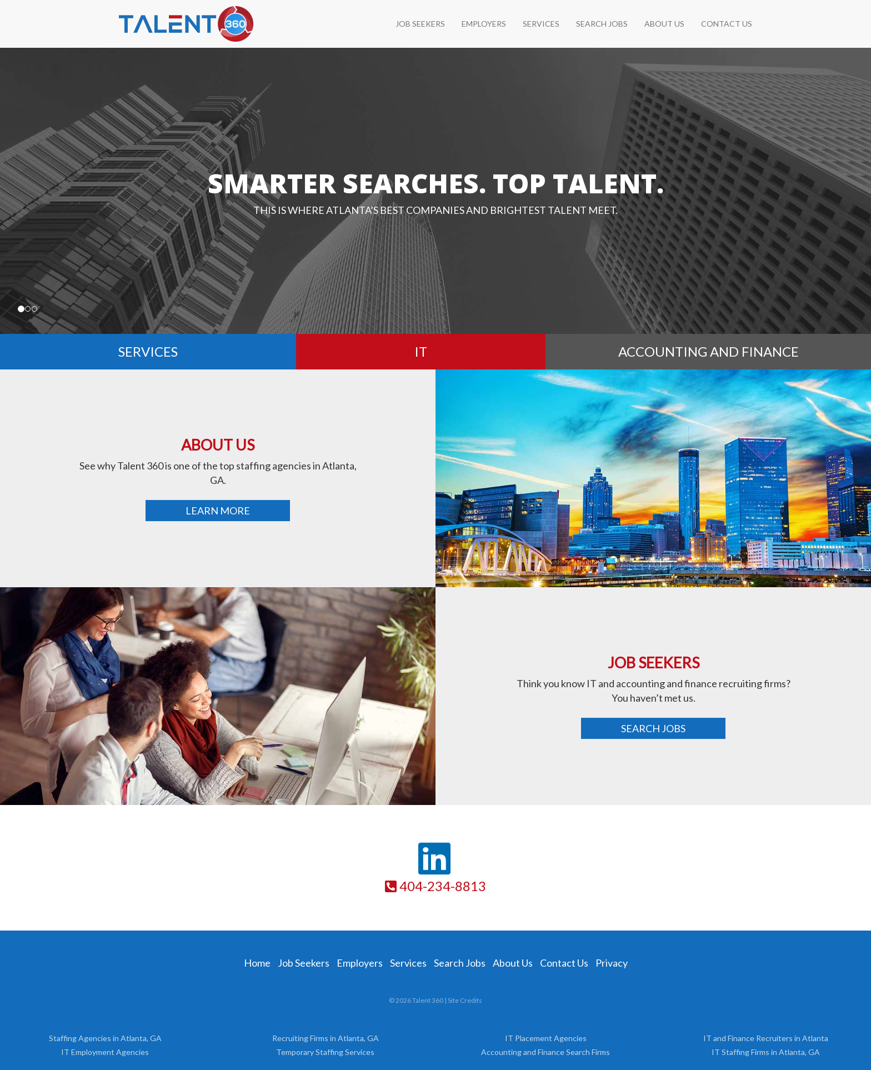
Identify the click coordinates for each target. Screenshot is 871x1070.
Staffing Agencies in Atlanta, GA (105, 1038)
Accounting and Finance (708, 351)
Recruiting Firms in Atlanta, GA (325, 1038)
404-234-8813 (435, 886)
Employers (484, 23)
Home (257, 963)
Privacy (611, 963)
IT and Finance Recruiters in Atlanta (765, 1038)
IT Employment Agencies (105, 1052)
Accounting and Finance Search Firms (545, 1052)
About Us (664, 23)
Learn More (218, 510)
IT (420, 351)
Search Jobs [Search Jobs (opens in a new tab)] (459, 963)
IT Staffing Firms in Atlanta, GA (766, 1052)
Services (541, 23)
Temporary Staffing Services (325, 1052)
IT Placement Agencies (546, 1038)
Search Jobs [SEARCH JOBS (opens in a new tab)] (602, 23)
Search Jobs (653, 728)
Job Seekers (420, 23)
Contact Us (726, 23)
